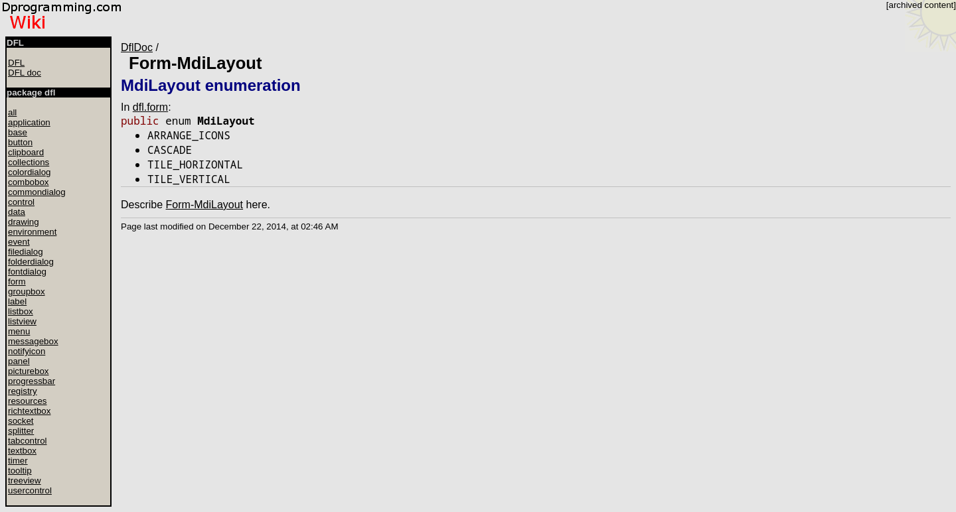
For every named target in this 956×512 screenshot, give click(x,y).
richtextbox (29, 411)
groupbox (26, 291)
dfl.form (150, 107)
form (17, 282)
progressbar (31, 381)
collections (28, 162)
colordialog (29, 172)
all (12, 112)
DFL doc (24, 73)
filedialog (25, 252)
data (16, 212)
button (20, 142)
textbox (22, 451)
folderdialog (31, 262)
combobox (28, 182)
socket (21, 421)
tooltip (20, 471)
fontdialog (27, 272)
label (17, 301)
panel (19, 361)
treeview (24, 480)
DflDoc (137, 47)
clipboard (26, 152)
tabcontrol (27, 441)
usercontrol (30, 490)
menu (19, 331)
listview (22, 321)
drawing (23, 222)
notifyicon (26, 351)
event (19, 242)
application (29, 122)
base (17, 132)
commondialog (37, 192)
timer (18, 461)
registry (22, 391)
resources (27, 401)
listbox (20, 311)
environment (32, 232)
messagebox (33, 341)
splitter (21, 431)
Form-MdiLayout (195, 63)
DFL (16, 63)
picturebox (28, 371)
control (21, 202)
